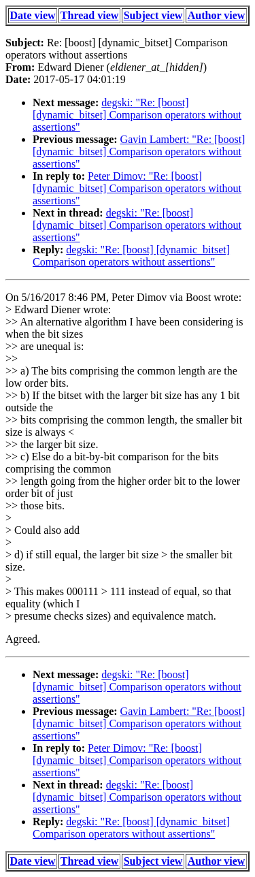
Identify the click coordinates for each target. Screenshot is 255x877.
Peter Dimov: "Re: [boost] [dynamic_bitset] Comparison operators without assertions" (137, 188)
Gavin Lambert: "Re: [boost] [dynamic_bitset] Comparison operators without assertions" (139, 151)
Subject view (153, 15)
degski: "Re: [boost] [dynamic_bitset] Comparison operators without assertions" (137, 115)
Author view (216, 15)
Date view (33, 15)
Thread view (89, 15)
